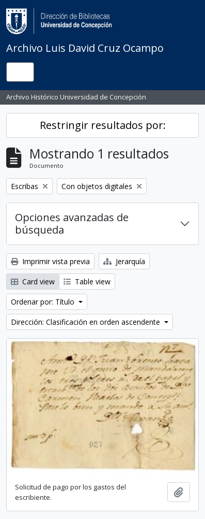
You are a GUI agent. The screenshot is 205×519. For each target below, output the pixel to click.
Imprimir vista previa (50, 261)
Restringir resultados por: (103, 125)
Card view (33, 281)
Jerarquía (124, 261)
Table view (87, 281)
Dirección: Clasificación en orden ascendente (86, 322)
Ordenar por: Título (43, 302)
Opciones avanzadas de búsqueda (72, 223)
